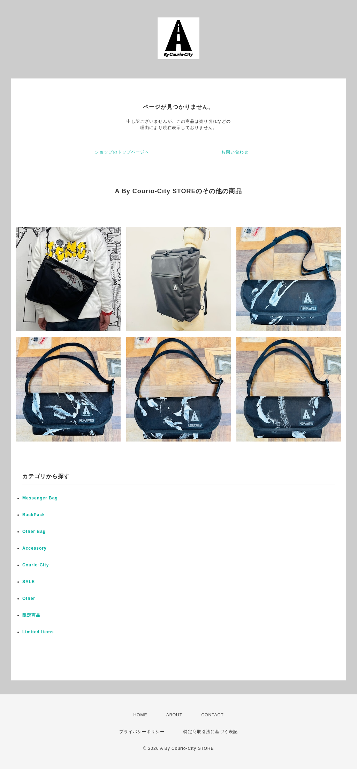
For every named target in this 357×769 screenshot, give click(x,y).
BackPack (33, 514)
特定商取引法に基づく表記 (210, 731)
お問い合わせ (235, 152)
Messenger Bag (40, 498)
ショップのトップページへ (122, 152)
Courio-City (35, 565)
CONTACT (212, 715)
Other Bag (34, 531)
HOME (140, 715)
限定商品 (31, 615)
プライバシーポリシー (142, 731)
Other (28, 598)
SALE (28, 581)
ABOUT (174, 715)
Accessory (34, 548)
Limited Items (38, 631)
